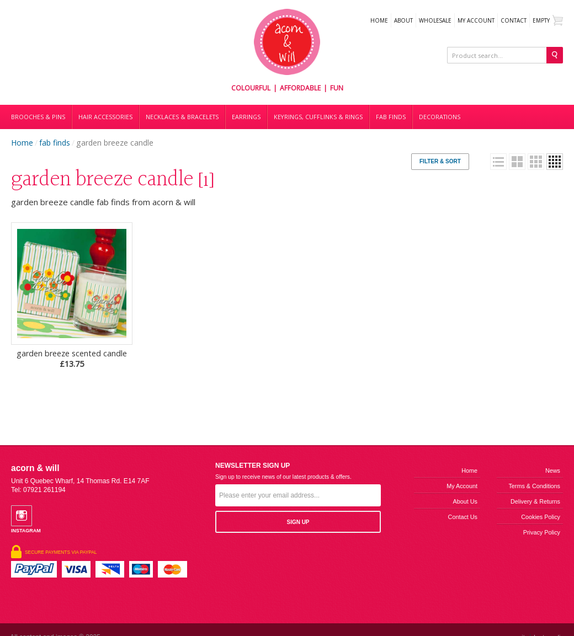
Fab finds (391, 117)
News (552, 470)
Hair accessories (105, 117)
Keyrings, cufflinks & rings (318, 117)
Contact (514, 20)
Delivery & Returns (535, 501)
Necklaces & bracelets (182, 117)
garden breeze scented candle (71, 358)
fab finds (54, 142)
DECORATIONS (439, 117)
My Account (476, 20)
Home (379, 20)
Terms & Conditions (534, 486)
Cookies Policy (540, 517)
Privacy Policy (541, 532)
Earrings (246, 117)
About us (465, 501)
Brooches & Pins (38, 117)
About (403, 20)
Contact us (462, 517)
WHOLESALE (435, 20)
